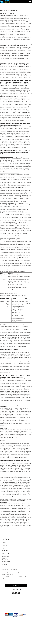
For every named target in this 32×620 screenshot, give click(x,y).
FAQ (3, 548)
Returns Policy (5, 556)
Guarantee (4, 558)
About (3, 547)
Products (4, 542)
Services (4, 544)
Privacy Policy (5, 559)
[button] (27, 1)
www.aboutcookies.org (8, 361)
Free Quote (4, 545)
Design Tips (4, 550)
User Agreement (6, 561)
